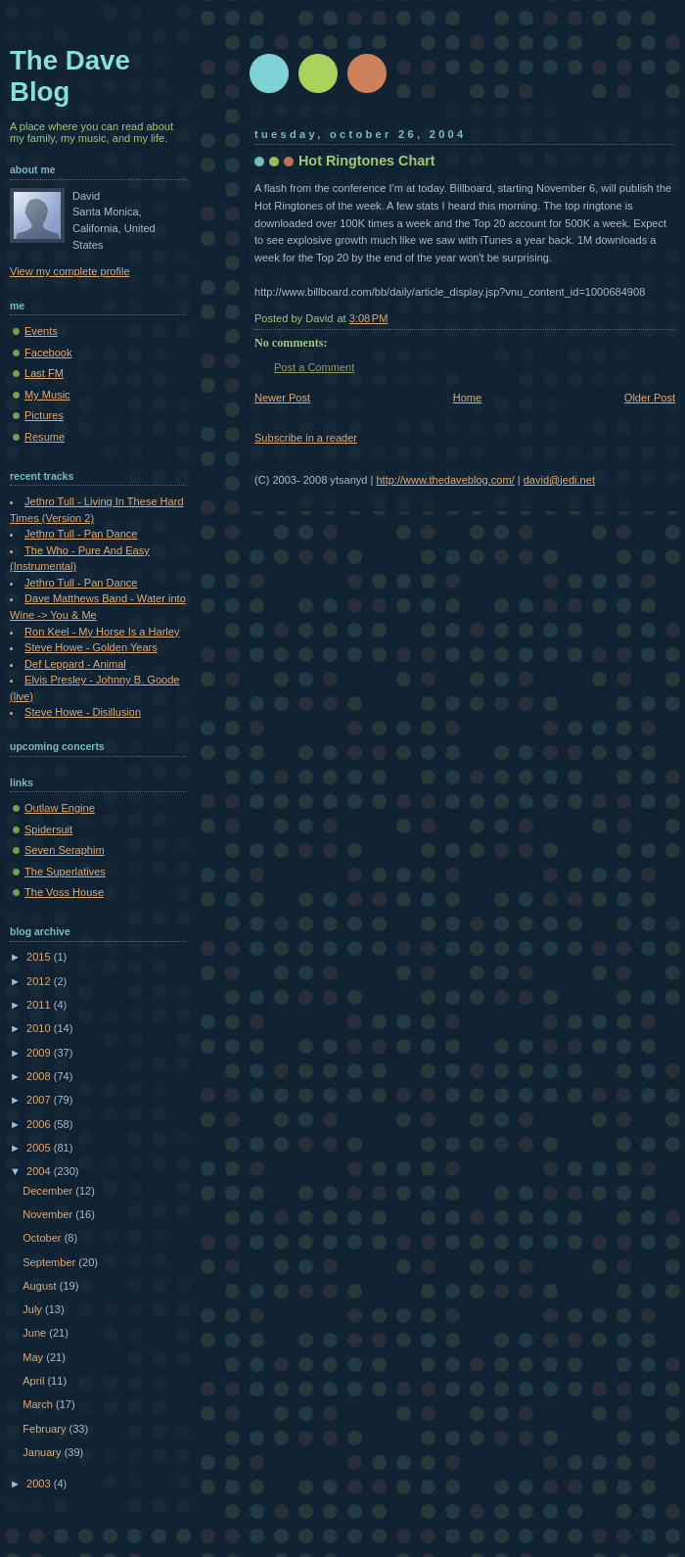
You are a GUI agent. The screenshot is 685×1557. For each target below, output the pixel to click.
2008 (40, 1076)
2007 (40, 1100)
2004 (40, 1171)
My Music (47, 395)
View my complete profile (70, 271)
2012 (40, 981)
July (34, 1309)
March (39, 1404)
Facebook (48, 352)
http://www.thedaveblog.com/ (445, 480)
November (49, 1214)
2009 (40, 1053)
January (43, 1452)
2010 (40, 1028)
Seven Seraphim (64, 850)
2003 (40, 1483)
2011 (40, 1005)
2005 (40, 1148)
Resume (44, 437)
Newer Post (282, 397)
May (34, 1357)
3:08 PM (368, 318)
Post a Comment (314, 367)
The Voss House (64, 892)
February (45, 1429)
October (43, 1238)
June (36, 1333)
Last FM (44, 373)
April (35, 1381)
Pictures (44, 415)
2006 (40, 1124)
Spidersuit (48, 829)
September (50, 1262)
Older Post (649, 397)
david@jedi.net (559, 480)
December (49, 1191)
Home (467, 397)
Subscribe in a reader (305, 438)
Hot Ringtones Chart (366, 160)
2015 (40, 957)
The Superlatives (65, 871)
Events (41, 331)
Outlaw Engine (59, 808)
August (41, 1286)
